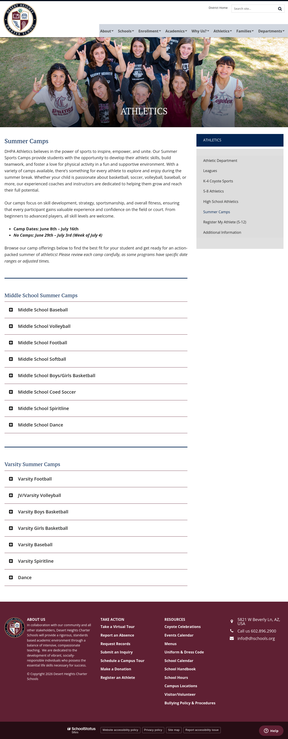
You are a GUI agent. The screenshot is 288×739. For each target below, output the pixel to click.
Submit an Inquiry (117, 652)
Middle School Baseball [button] (43, 310)
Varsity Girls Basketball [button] (43, 528)
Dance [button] (25, 577)
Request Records (115, 643)
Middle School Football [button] (42, 343)
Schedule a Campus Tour (122, 660)
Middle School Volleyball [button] (44, 326)
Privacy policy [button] (153, 730)
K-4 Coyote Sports (218, 181)
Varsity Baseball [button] (35, 545)
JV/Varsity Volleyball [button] (39, 495)
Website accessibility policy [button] (120, 730)
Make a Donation (116, 668)
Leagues (210, 170)
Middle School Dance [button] (40, 425)
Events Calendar (179, 635)
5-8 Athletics (213, 191)
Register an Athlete (118, 677)
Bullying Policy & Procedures (189, 702)
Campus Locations (180, 685)
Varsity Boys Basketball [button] (43, 512)
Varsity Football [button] (35, 479)
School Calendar (178, 660)
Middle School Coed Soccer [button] (47, 392)
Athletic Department (220, 160)
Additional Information (222, 232)
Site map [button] (174, 730)
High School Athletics (220, 201)
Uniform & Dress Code (184, 652)
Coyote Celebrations (182, 626)
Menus (170, 643)
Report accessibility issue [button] (202, 730)
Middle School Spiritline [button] (43, 408)
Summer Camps (216, 211)
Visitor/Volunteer (180, 694)
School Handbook (180, 668)
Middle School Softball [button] (42, 359)
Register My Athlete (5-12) (231, 223)
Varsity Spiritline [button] (36, 561)
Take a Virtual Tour (118, 626)
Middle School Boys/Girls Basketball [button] (56, 375)
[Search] (279, 8)
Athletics (212, 140)
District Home (218, 8)
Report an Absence (117, 635)
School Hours (176, 677)
